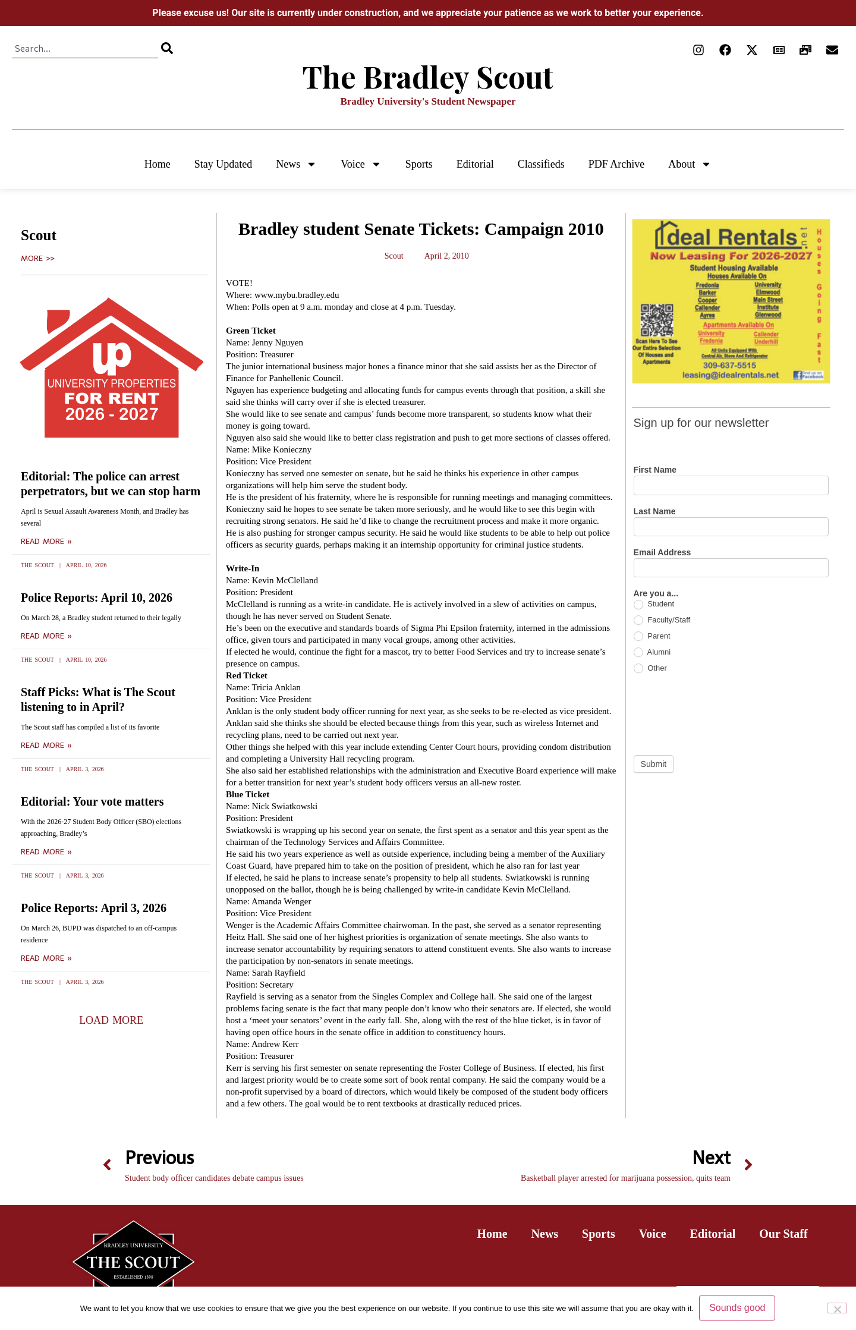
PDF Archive (616, 164)
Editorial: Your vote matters (92, 801)
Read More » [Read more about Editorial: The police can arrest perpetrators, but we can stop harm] (46, 542)
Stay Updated (223, 164)
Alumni (652, 652)
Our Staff (783, 1233)
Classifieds (541, 164)
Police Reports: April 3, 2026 (93, 907)
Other (650, 669)
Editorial (475, 164)
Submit (654, 764)
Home (157, 164)
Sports (419, 164)
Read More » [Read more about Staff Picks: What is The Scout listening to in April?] (46, 746)
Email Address (662, 552)
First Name (655, 470)
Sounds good (738, 1308)
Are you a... (656, 593)
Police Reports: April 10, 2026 (96, 597)
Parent (652, 636)
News (296, 164)
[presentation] (724, 714)
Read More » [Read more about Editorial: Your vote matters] (46, 852)
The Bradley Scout (428, 76)
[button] (111, 1020)
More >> (38, 259)
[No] (837, 1308)
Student (654, 604)
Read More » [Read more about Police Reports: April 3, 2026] (46, 958)
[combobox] (85, 48)
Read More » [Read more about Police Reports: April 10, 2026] (46, 636)
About (690, 164)
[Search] (167, 48)
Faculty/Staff (662, 620)
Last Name (655, 511)
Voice (361, 164)
